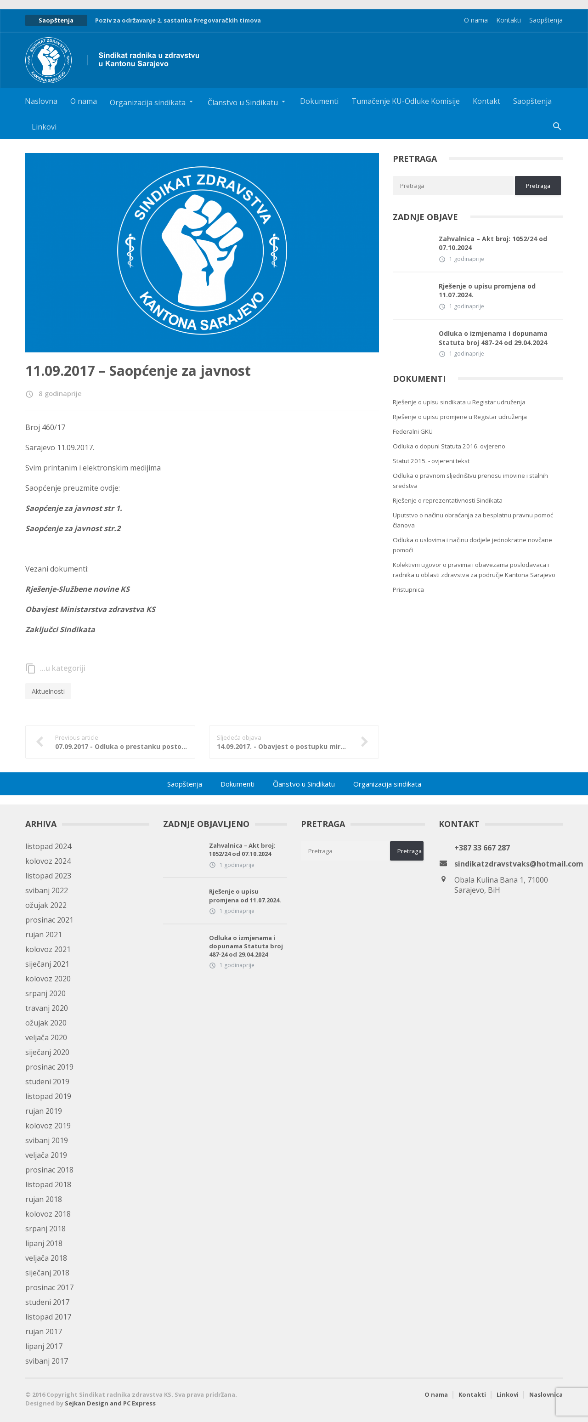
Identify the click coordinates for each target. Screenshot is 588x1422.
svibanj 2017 (46, 1361)
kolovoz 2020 (48, 979)
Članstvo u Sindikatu (304, 783)
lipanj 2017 (43, 1346)
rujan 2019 (43, 1111)
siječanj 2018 (47, 1273)
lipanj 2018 (43, 1243)
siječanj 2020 (47, 1052)
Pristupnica (408, 589)
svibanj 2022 (46, 890)
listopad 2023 (48, 876)
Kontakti (508, 20)
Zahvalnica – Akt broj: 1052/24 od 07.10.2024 (493, 243)
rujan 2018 (43, 1199)
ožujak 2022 (46, 905)
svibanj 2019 (46, 1140)
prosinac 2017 (49, 1287)
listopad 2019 (48, 1096)
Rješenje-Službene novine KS (77, 589)
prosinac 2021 (49, 920)
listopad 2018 (48, 1184)
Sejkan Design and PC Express (110, 1403)
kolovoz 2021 (48, 949)
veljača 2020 (46, 1037)
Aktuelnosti (48, 691)
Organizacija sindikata (387, 783)
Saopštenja (546, 20)
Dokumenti (319, 101)
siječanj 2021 (47, 964)
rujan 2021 (43, 934)
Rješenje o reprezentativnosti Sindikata (448, 500)
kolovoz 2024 (48, 861)
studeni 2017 (47, 1302)
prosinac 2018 (49, 1170)
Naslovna (41, 101)
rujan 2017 (43, 1331)
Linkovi (44, 127)
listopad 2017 (48, 1317)
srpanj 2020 (45, 993)
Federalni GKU (413, 431)
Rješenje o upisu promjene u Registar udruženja (460, 417)
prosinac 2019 (49, 1067)
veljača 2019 (46, 1155)
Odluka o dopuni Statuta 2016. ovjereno (449, 446)
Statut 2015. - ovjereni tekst (431, 461)
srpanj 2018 (45, 1229)
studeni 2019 (47, 1081)
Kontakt (486, 101)
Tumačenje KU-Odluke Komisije (405, 101)
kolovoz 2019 (48, 1126)
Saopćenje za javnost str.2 (72, 528)
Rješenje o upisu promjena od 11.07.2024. (487, 291)
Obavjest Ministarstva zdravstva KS (90, 609)
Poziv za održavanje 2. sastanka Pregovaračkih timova (178, 20)
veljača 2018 (46, 1258)
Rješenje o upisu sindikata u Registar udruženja (459, 402)
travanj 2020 (46, 1008)
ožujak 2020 (46, 1023)
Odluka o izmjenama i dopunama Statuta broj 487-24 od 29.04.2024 (493, 338)
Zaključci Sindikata (60, 629)
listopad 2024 (48, 846)
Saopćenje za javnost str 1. (73, 508)
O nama (476, 20)
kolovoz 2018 (48, 1214)
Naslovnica (546, 1394)
